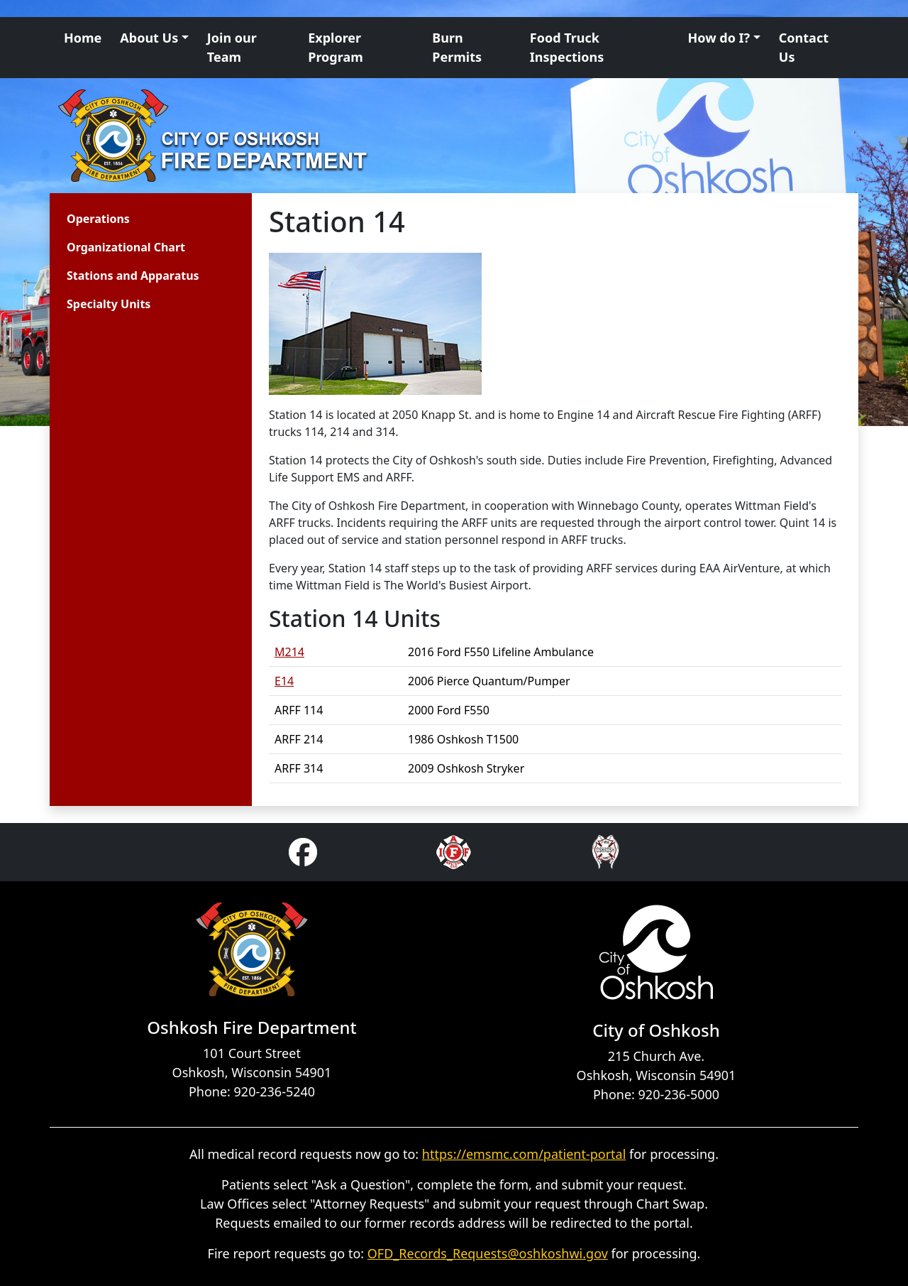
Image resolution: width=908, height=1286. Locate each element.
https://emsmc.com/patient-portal (524, 1153)
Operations (98, 219)
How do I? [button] (719, 37)
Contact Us (804, 47)
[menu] (133, 258)
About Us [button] (149, 37)
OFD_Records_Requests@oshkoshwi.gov (487, 1253)
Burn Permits (457, 47)
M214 (289, 652)
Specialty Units (108, 304)
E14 (284, 681)
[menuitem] (133, 219)
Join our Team (232, 47)
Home (82, 37)
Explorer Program (335, 47)
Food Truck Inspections (567, 47)
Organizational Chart (126, 247)
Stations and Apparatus (133, 275)
